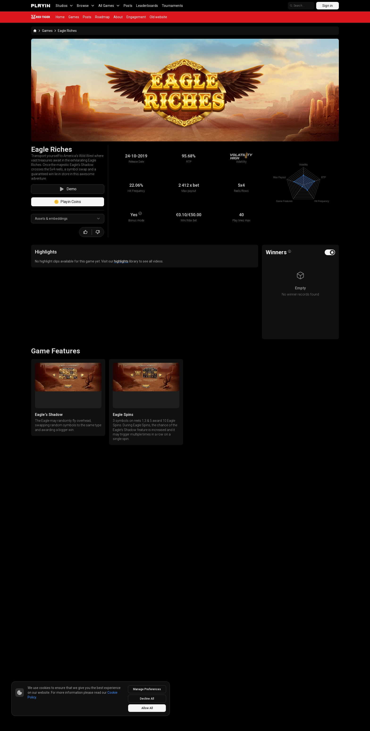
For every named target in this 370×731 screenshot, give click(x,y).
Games (73, 17)
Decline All (147, 698)
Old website (158, 17)
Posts (128, 6)
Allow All (147, 708)
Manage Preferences (147, 689)
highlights (121, 261)
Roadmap (102, 17)
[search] (301, 5)
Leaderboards (147, 6)
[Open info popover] (289, 251)
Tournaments (172, 6)
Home (60, 17)
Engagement (136, 17)
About (118, 17)
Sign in (327, 6)
